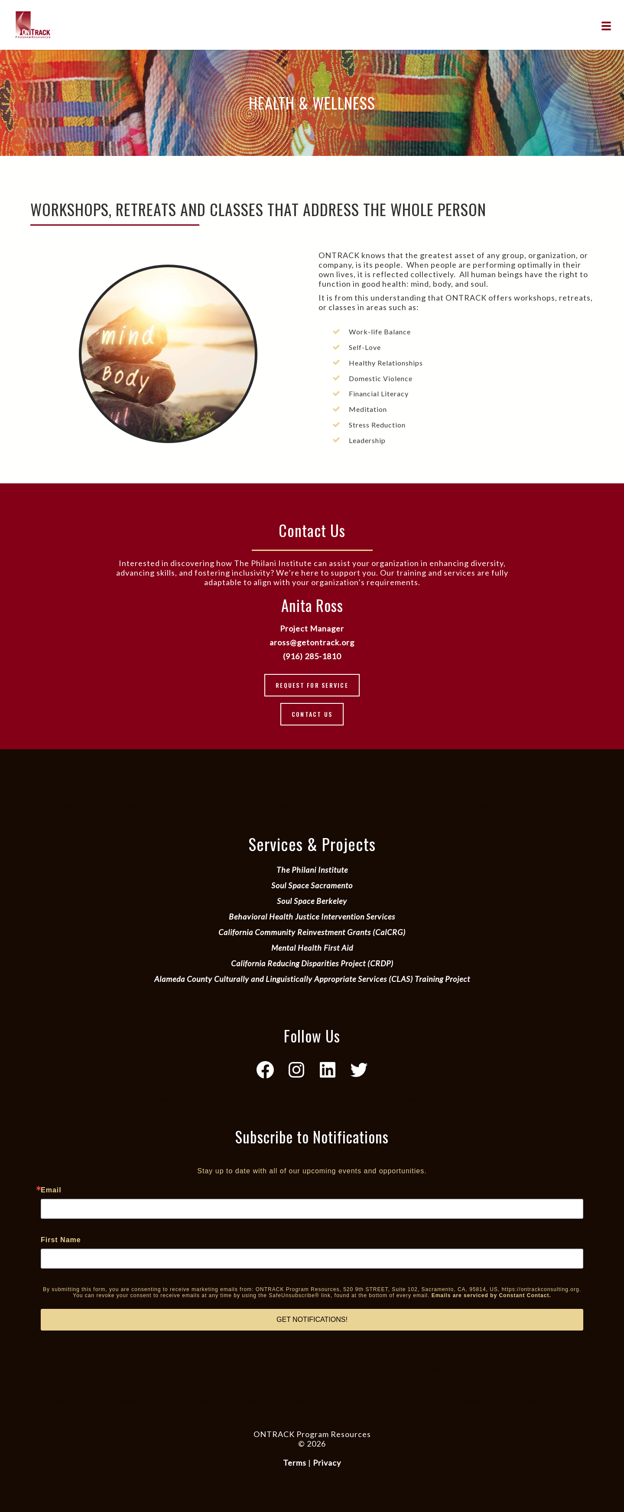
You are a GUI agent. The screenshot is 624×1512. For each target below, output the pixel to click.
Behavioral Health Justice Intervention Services (312, 916)
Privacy (327, 1462)
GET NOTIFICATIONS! (312, 1319)
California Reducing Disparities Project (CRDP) (312, 963)
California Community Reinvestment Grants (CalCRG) (312, 932)
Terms (294, 1462)
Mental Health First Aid (312, 947)
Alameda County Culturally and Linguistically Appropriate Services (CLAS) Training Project (312, 979)
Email (51, 1190)
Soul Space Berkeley (312, 901)
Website (312, 1453)
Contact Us (312, 714)
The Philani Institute (312, 869)
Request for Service (312, 685)
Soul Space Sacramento (312, 885)
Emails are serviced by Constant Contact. (491, 1295)
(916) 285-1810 (312, 656)
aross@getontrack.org (312, 642)
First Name (61, 1240)
